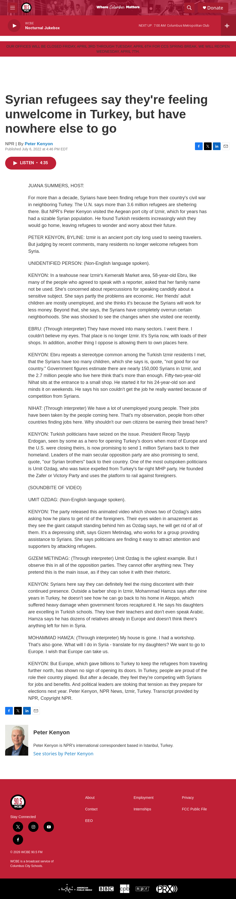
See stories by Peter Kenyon (63, 753)
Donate (215, 8)
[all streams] (228, 25)
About (90, 798)
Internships (142, 809)
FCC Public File (194, 809)
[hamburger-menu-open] (12, 8)
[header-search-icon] (189, 8)
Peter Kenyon (39, 143)
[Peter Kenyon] (16, 740)
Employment (144, 798)
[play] (14, 26)
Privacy (188, 798)
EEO (89, 821)
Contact (91, 809)
